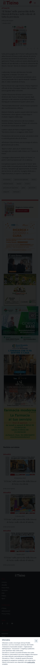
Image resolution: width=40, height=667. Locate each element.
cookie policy (31, 662)
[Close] (36, 641)
